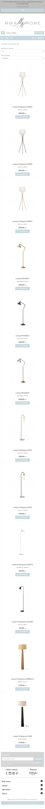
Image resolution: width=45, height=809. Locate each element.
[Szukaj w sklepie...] (19, 32)
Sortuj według (5, 55)
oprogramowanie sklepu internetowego (25, 802)
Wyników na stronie (7, 48)
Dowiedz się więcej (22, 7)
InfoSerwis (11, 802)
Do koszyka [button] (22, 117)
